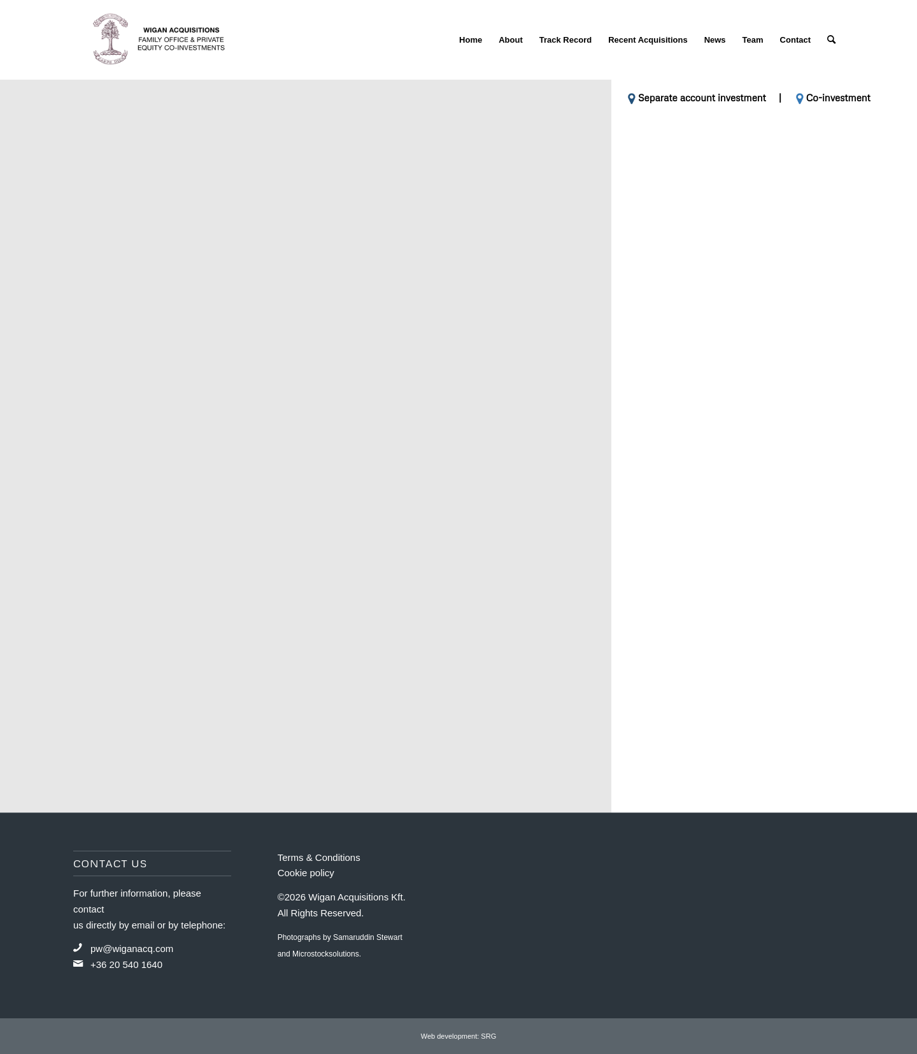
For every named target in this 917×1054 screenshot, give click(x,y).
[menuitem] (470, 40)
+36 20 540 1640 (126, 964)
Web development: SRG (458, 1036)
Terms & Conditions (319, 857)
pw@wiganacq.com (131, 948)
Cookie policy (306, 872)
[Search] (831, 40)
